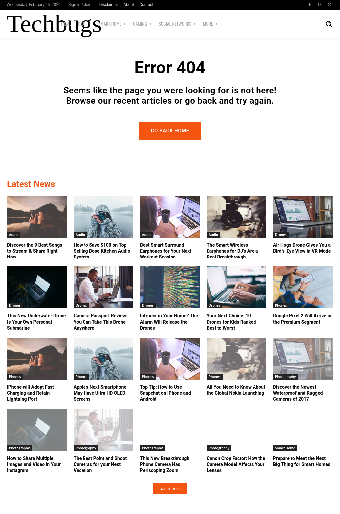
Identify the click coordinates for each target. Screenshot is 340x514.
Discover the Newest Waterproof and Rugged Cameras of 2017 (298, 393)
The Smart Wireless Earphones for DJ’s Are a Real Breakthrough (232, 250)
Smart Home (285, 448)
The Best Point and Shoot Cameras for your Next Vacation (100, 464)
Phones (281, 305)
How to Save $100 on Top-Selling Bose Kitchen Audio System (102, 250)
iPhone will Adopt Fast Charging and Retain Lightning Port (30, 393)
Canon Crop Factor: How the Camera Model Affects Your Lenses (236, 464)
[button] (329, 24)
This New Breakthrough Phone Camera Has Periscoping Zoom (164, 464)
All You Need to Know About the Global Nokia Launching (236, 390)
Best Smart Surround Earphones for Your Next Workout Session (165, 250)
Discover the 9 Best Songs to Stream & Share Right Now (34, 250)
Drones (281, 234)
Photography (285, 376)
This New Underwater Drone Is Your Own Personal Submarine (36, 321)
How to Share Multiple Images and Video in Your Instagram (34, 464)
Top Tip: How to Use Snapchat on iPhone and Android (165, 393)
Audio (13, 234)
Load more (170, 488)
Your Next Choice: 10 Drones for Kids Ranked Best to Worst (231, 321)
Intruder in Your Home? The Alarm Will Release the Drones (169, 321)
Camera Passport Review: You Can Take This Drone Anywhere (100, 321)
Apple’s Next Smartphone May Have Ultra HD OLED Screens (100, 393)
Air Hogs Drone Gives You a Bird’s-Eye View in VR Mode (302, 248)
